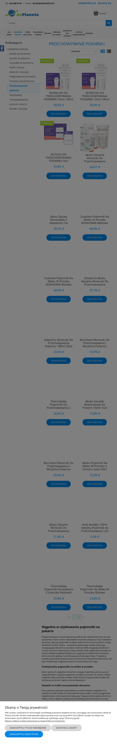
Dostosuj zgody (66, 727)
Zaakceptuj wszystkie (24, 734)
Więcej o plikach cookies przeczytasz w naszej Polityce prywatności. (35, 720)
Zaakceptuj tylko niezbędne (28, 727)
